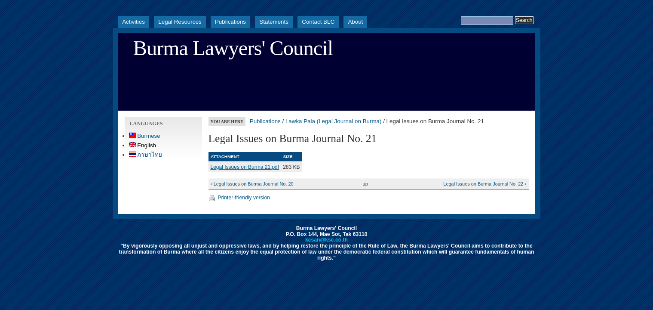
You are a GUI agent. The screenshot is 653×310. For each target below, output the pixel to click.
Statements (273, 22)
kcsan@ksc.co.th (326, 240)
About (355, 22)
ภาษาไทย (145, 155)
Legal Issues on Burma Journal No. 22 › (484, 183)
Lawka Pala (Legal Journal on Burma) (333, 121)
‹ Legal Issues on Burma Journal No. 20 (252, 183)
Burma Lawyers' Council (233, 48)
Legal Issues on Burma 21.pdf (245, 167)
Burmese (144, 136)
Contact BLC (318, 22)
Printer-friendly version (244, 198)
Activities (133, 22)
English (142, 145)
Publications (230, 22)
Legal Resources (179, 22)
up (365, 183)
